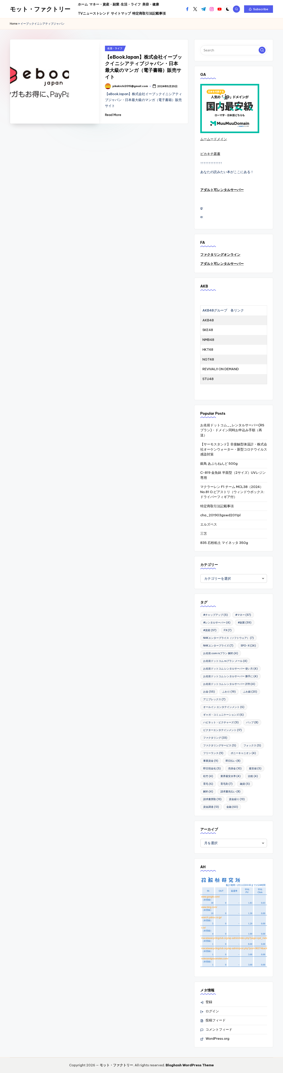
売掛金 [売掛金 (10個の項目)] (235, 768)
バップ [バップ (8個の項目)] (252, 722)
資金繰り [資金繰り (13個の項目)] (237, 799)
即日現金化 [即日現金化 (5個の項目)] (212, 768)
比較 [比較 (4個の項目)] (253, 776)
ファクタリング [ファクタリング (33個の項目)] (215, 737)
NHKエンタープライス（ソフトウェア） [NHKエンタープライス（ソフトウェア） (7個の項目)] (228, 637)
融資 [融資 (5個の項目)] (245, 783)
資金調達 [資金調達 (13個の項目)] (211, 806)
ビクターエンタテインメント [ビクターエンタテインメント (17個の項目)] (222, 730)
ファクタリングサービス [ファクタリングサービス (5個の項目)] (219, 745)
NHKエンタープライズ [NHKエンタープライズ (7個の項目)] (218, 645)
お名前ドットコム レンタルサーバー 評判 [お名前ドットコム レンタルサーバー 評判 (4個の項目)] (229, 683)
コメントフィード (219, 1029)
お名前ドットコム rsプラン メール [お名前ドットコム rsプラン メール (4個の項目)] (225, 660)
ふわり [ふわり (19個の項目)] (229, 691)
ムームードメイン (213, 139)
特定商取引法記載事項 (217, 506)
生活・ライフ (114, 48)
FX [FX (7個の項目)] (228, 630)
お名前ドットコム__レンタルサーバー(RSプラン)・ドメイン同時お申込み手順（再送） (232, 430)
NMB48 (208, 340)
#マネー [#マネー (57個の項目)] (243, 614)
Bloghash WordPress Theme (190, 1065)
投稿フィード (216, 1020)
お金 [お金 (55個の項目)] (209, 691)
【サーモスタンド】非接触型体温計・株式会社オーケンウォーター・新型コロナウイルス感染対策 (233, 449)
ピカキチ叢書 (210, 154)
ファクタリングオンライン (220, 254)
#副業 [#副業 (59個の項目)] (244, 622)
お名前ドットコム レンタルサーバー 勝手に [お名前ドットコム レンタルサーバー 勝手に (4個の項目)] (230, 676)
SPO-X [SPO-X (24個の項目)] (248, 645)
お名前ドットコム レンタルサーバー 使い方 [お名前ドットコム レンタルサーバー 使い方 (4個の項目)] (230, 668)
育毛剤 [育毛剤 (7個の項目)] (226, 783)
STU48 (208, 379)
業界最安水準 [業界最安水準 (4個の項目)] (231, 776)
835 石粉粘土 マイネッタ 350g (224, 543)
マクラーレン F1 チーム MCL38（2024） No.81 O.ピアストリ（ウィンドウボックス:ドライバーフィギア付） (232, 492)
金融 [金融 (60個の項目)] (232, 806)
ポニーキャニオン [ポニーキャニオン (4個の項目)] (243, 753)
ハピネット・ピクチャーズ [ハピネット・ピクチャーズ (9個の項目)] (221, 722)
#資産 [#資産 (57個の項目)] (209, 630)
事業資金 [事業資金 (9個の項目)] (210, 760)
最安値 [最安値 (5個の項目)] (255, 768)
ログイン (212, 1011)
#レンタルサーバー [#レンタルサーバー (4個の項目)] (216, 622)
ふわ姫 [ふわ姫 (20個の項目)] (250, 691)
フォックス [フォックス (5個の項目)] (252, 745)
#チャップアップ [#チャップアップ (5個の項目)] (215, 614)
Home (13, 23)
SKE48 (207, 330)
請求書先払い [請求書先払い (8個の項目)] (230, 791)
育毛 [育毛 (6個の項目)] (208, 783)
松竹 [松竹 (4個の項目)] (208, 776)
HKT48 (207, 349)
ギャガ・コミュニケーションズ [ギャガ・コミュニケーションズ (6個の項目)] (223, 714)
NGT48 (208, 359)
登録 (209, 1002)
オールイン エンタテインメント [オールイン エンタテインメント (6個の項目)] (223, 707)
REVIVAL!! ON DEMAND (220, 369)
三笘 (203, 533)
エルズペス (208, 524)
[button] (258, 9)
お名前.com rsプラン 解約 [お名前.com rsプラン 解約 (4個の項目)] (220, 653)
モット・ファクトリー (40, 9)
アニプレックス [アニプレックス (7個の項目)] (214, 699)
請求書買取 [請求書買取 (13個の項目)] (212, 799)
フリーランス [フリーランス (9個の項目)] (213, 753)
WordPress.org (217, 1038)
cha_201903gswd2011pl (220, 515)
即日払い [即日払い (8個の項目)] (233, 760)
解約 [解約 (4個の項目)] (208, 791)
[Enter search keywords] (233, 50)
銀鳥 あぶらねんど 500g (219, 463)
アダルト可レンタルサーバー (222, 190)
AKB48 (208, 320)
